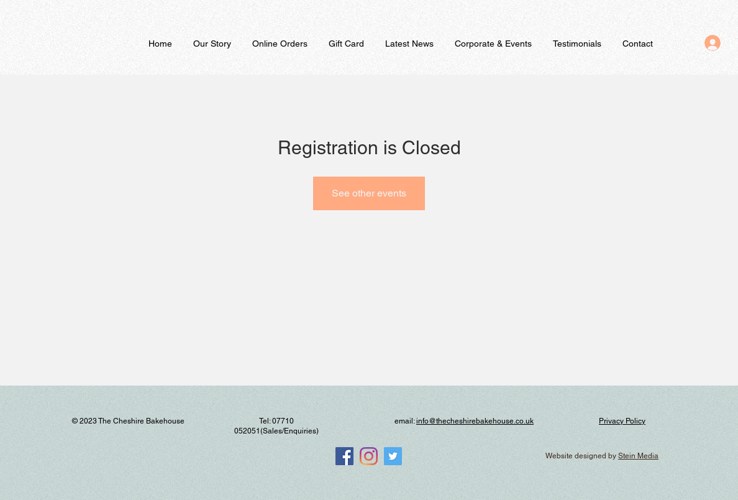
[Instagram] (369, 456)
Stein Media (638, 455)
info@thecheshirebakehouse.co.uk (475, 421)
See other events (369, 193)
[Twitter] (393, 456)
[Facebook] (344, 456)
